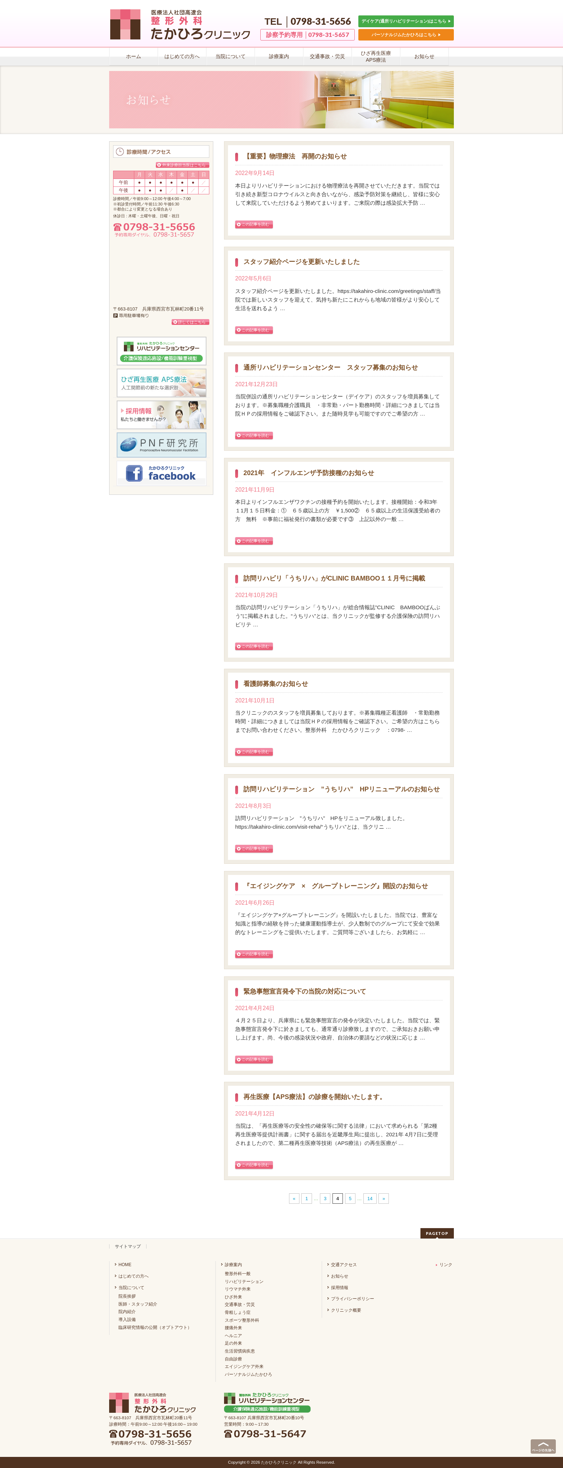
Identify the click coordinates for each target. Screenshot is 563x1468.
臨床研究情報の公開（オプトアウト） (155, 1327)
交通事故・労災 (240, 1304)
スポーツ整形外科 (242, 1320)
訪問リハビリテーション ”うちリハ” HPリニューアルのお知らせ (341, 789)
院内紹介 (127, 1311)
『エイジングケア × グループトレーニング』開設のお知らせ (335, 886)
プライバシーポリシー (352, 1298)
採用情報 (339, 1287)
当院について (131, 1287)
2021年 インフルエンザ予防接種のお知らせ (308, 473)
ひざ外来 (233, 1296)
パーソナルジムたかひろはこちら (406, 34)
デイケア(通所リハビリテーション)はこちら (406, 21)
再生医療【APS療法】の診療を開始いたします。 (314, 1096)
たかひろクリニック (279, 1462)
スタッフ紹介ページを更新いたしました (301, 262)
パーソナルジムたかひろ (248, 1374)
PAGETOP (437, 1233)
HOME (124, 1264)
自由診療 (233, 1359)
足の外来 (233, 1343)
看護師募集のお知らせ (275, 683)
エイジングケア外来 (244, 1366)
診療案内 (233, 1264)
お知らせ (339, 1276)
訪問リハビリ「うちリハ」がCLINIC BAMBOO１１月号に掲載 (334, 578)
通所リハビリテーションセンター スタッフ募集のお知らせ (330, 367)
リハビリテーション (244, 1281)
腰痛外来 (233, 1327)
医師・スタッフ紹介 (137, 1304)
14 (369, 1198)
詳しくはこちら (192, 322)
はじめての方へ (133, 1276)
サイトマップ (128, 1246)
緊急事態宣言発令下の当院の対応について (304, 991)
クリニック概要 (346, 1310)
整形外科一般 (238, 1273)
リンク (444, 1264)
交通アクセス (344, 1264)
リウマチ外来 (238, 1289)
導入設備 (127, 1319)
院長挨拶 (127, 1296)
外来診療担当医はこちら (184, 165)
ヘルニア (233, 1335)
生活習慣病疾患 (240, 1351)
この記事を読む (255, 224)
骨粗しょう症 (238, 1312)
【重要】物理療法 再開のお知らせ (295, 156)
